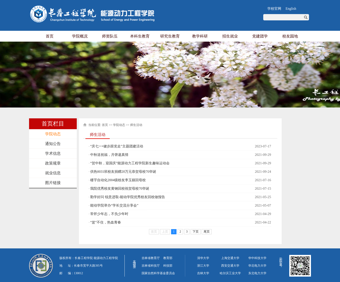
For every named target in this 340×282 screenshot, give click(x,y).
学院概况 (80, 36)
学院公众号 (280, 259)
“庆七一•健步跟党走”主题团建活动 (116, 146)
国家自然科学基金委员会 (158, 273)
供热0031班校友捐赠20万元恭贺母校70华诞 (123, 171)
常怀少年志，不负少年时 (109, 214)
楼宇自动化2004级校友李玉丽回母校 (118, 180)
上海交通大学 (230, 258)
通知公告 (53, 144)
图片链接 (53, 183)
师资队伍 (110, 36)
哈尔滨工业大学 (230, 273)
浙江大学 (203, 265)
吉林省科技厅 (151, 265)
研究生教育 (170, 36)
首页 (50, 36)
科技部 (167, 265)
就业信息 (53, 173)
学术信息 (53, 153)
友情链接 (134, 261)
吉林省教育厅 (151, 258)
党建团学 (260, 36)
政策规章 (53, 163)
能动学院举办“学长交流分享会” (114, 205)
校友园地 (290, 36)
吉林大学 (203, 273)
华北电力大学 (257, 265)
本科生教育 (140, 36)
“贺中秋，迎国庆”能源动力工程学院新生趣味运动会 (130, 163)
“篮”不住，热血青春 (105, 222)
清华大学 (203, 258)
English (291, 8)
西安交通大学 (230, 265)
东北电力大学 (257, 273)
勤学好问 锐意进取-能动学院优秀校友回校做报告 (127, 197)
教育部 (167, 258)
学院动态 (53, 134)
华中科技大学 (257, 258)
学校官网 (274, 8)
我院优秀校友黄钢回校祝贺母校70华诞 (119, 188)
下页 (196, 231)
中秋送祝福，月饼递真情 (109, 154)
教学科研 (200, 36)
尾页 (207, 231)
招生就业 (230, 36)
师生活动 (136, 125)
